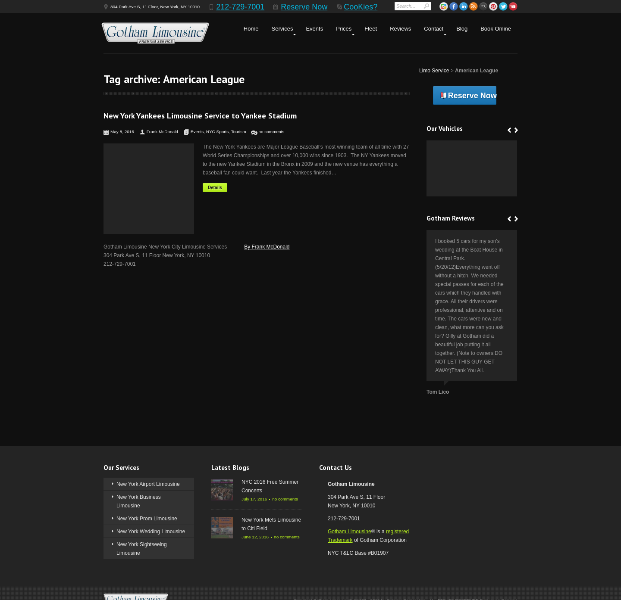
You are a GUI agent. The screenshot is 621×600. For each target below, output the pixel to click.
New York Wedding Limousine (150, 531)
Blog (461, 28)
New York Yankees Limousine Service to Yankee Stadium (200, 116)
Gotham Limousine (349, 531)
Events (314, 28)
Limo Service (434, 71)
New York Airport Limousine (148, 484)
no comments (272, 131)
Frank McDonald (162, 131)
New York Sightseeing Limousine (141, 548)
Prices (343, 28)
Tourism (238, 131)
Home (251, 28)
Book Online (495, 28)
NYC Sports (217, 131)
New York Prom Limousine (146, 519)
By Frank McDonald (266, 247)
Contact (433, 28)
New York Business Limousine (138, 501)
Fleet (370, 28)
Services (282, 28)
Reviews (400, 28)
